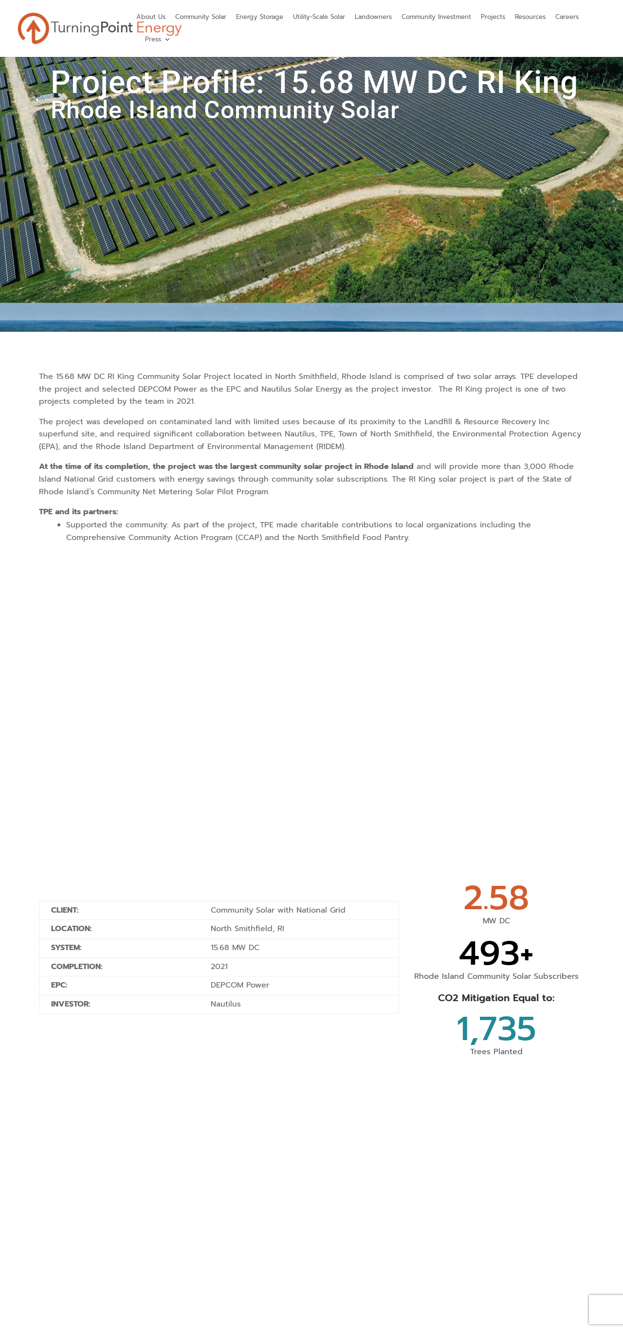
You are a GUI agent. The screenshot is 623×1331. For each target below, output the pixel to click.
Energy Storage (259, 16)
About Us (150, 16)
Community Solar (200, 16)
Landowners (373, 16)
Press (153, 39)
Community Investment (436, 16)
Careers (567, 16)
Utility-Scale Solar (319, 16)
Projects (493, 16)
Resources (530, 16)
